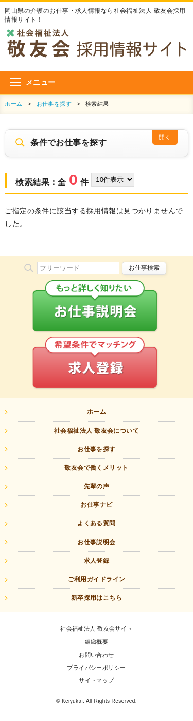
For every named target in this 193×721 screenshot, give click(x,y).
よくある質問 (96, 523)
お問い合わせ (96, 655)
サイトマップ (96, 680)
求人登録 (97, 560)
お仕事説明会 (96, 542)
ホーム (13, 104)
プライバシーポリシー (96, 667)
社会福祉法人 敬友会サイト (96, 628)
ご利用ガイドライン (97, 579)
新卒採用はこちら (96, 597)
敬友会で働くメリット (96, 467)
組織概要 (97, 642)
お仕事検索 (144, 267)
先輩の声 (97, 486)
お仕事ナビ (96, 504)
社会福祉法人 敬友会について (96, 430)
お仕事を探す (54, 104)
